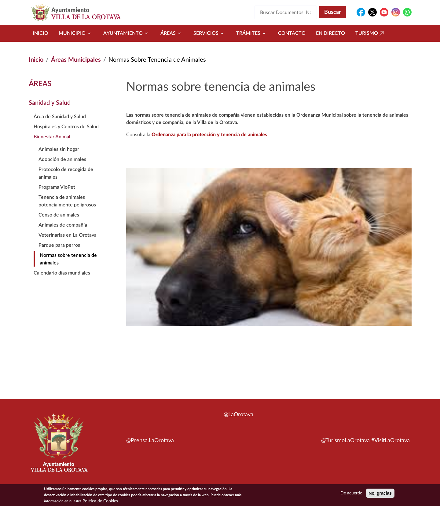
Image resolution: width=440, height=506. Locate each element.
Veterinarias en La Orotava (67, 235)
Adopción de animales (62, 159)
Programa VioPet (56, 187)
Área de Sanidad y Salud (60, 116)
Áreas (171, 33)
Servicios (209, 33)
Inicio (40, 33)
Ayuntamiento (126, 33)
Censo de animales (58, 215)
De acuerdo (351, 494)
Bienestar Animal (52, 136)
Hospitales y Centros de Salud (66, 126)
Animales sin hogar (58, 149)
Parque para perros (59, 245)
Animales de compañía (62, 225)
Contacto (292, 33)
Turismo (370, 33)
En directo (330, 33)
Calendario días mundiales (62, 273)
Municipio (76, 33)
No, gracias (380, 494)
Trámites (252, 33)
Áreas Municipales (76, 60)
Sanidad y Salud (50, 103)
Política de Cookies (100, 502)
